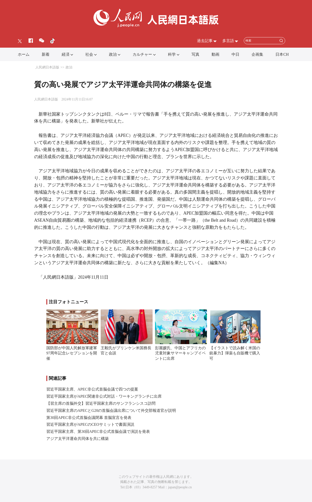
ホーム (23, 54)
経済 (65, 54)
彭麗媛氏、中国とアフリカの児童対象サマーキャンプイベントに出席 (180, 353)
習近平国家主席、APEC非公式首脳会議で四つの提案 (92, 389)
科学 (172, 54)
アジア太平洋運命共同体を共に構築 (77, 439)
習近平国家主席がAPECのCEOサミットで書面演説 (90, 424)
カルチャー (142, 54)
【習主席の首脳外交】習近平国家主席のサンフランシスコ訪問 (101, 403)
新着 (45, 54)
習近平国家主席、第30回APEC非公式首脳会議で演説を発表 (98, 431)
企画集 (257, 54)
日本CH (282, 54)
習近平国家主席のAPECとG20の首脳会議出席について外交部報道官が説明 (111, 410)
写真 (195, 54)
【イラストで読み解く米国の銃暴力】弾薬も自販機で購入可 (234, 353)
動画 (215, 54)
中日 (235, 54)
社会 (89, 54)
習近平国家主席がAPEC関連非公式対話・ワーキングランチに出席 (104, 396)
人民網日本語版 (47, 67)
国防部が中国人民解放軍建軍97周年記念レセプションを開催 (71, 353)
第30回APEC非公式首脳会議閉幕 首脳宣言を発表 (88, 417)
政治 (113, 54)
